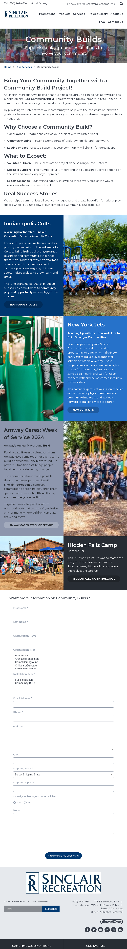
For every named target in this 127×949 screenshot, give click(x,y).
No (29, 802)
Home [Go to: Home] (7, 67)
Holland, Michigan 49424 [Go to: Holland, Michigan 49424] (84, 905)
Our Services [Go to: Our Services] (24, 67)
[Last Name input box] (63, 628)
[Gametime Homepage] (111, 923)
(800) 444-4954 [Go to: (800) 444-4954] (80, 901)
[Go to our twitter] (94, 929)
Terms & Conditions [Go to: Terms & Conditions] (112, 908)
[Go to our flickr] (100, 929)
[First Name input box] (63, 614)
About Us (116, 14)
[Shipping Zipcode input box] (63, 788)
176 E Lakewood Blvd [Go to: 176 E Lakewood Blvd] (107, 901)
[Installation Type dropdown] (63, 685)
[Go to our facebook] (87, 929)
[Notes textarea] (63, 823)
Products (64, 14)
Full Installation (62, 680)
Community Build (62, 683)
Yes (19, 802)
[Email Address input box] (63, 704)
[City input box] (63, 760)
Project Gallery (98, 14)
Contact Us (115, 22)
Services (79, 14)
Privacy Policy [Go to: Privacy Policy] (111, 905)
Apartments (62, 655)
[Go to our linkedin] (120, 929)
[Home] (16, 13)
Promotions (47, 14)
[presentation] (38, 843)
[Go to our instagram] (107, 929)
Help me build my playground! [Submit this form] (63, 855)
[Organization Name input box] (63, 642)
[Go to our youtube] (113, 929)
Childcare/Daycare (62, 665)
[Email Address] (23, 909)
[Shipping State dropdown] (63, 774)
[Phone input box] (63, 718)
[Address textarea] (63, 739)
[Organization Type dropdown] (63, 661)
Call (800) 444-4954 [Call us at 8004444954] (15, 3)
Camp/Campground (62, 662)
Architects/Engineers (62, 659)
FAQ (102, 22)
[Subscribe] (51, 909)
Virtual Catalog (39, 3)
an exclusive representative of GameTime (91, 3)
